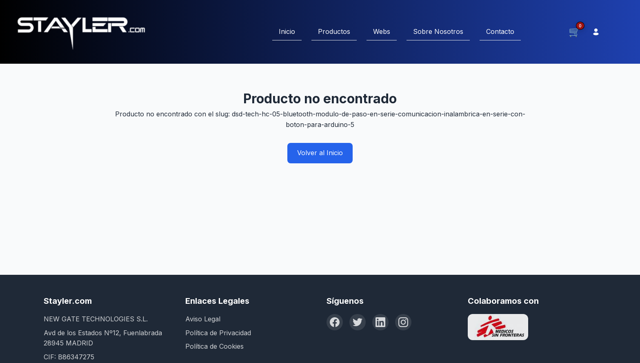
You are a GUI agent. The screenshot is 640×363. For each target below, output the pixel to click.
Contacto (500, 31)
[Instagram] (403, 322)
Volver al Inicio (320, 153)
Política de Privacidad (218, 333)
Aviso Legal (202, 319)
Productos (334, 31)
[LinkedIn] (380, 322)
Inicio (287, 31)
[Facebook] (335, 322)
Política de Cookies (214, 346)
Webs (381, 31)
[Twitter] (357, 322)
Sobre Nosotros (438, 31)
